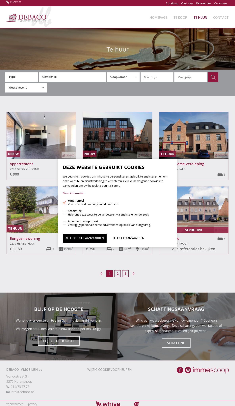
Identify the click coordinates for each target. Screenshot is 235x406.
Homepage (158, 17)
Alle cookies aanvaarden (84, 238)
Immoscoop (211, 369)
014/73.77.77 (19, 3)
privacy (32, 403)
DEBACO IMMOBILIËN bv (24, 368)
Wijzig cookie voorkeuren (109, 368)
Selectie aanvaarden (128, 238)
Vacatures (220, 3)
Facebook (180, 369)
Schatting (167, 3)
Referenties (201, 3)
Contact (221, 17)
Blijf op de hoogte (58, 340)
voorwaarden (14, 403)
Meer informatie (73, 193)
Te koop (180, 17)
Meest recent (18, 86)
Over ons (183, 3)
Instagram (188, 369)
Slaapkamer (118, 76)
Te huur (200, 17)
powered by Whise (112, 402)
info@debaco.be (23, 390)
